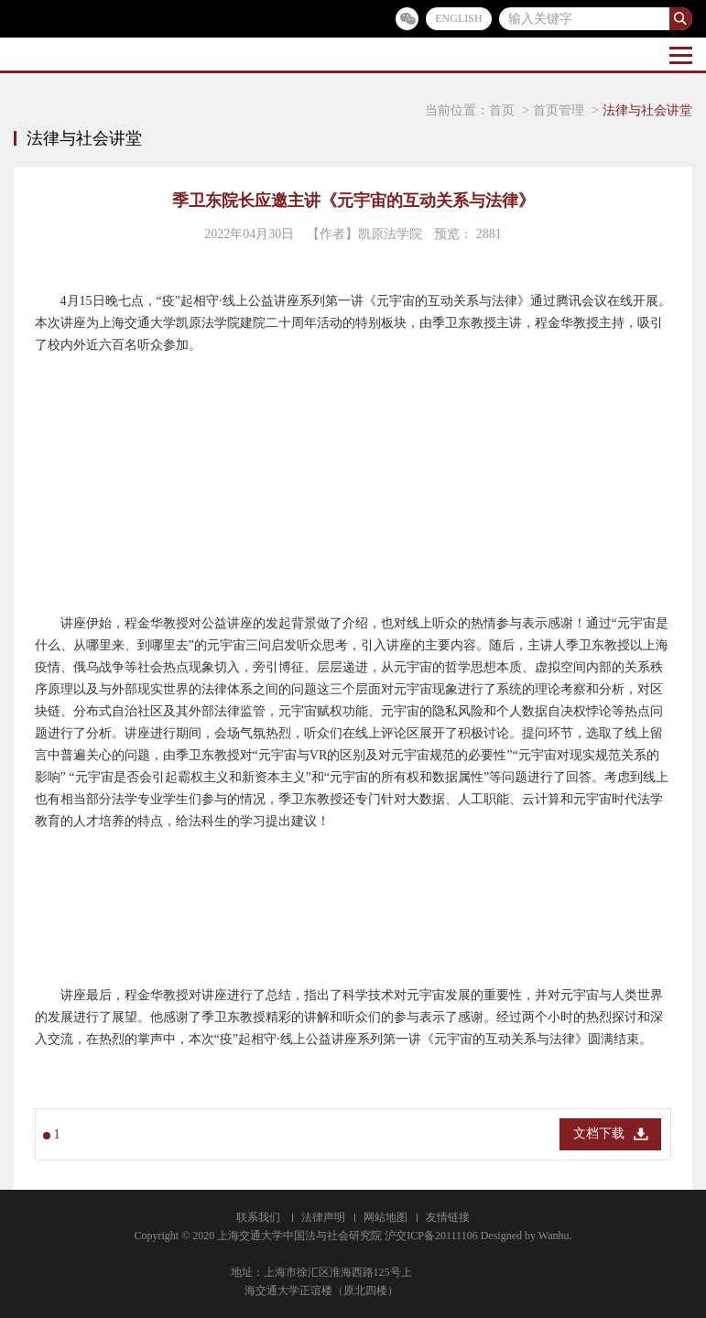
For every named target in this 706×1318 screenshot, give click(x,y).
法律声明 (323, 1217)
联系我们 (258, 1217)
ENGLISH (458, 18)
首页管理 (558, 110)
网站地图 (385, 1217)
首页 (502, 110)
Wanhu (554, 1235)
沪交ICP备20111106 (431, 1235)
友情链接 (448, 1217)
